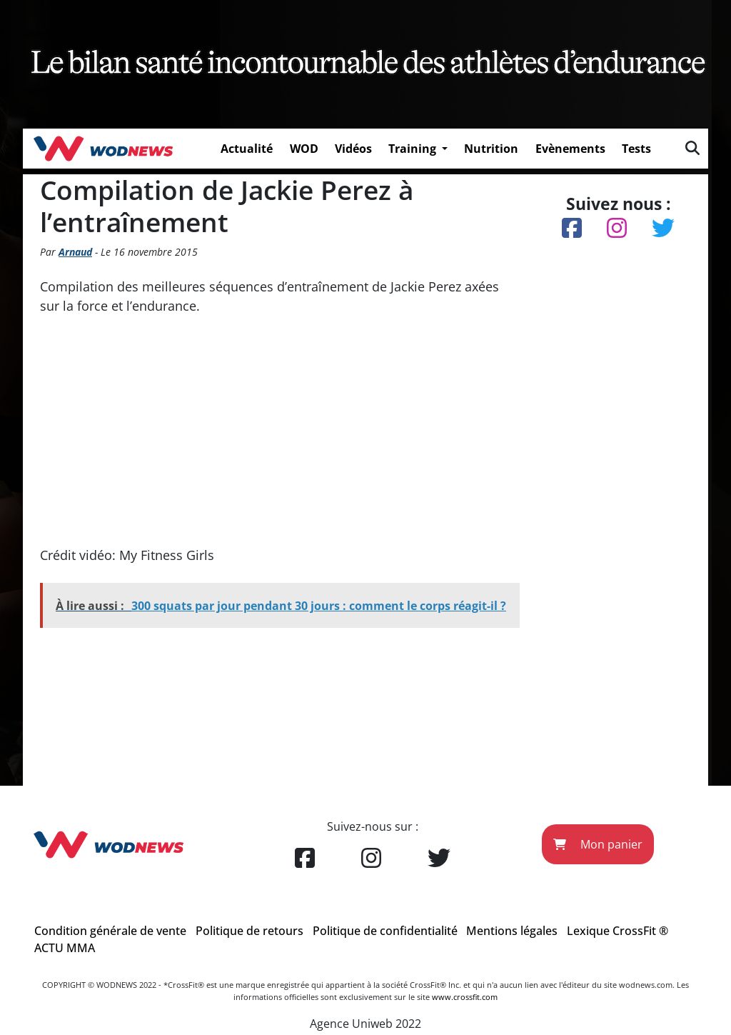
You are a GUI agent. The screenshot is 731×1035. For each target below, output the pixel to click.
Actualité (247, 148)
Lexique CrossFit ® (617, 931)
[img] (692, 148)
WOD (304, 148)
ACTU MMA (64, 948)
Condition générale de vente (110, 931)
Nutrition (491, 148)
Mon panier (597, 844)
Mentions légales (512, 931)
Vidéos (353, 148)
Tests (636, 148)
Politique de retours (249, 931)
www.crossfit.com (465, 996)
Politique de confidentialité (385, 931)
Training (413, 148)
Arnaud (75, 252)
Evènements (570, 148)
